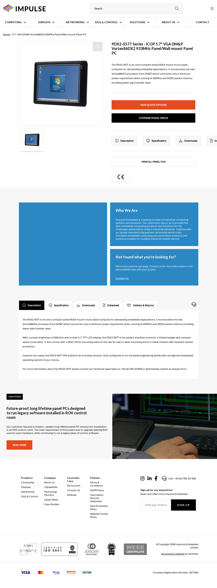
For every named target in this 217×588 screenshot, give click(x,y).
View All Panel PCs (153, 161)
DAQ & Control (106, 22)
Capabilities (51, 487)
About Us (168, 22)
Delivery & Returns (140, 305)
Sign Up (183, 505)
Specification (156, 140)
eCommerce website (173, 553)
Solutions (137, 22)
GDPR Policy (97, 490)
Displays (44, 22)
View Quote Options (153, 105)
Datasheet (111, 305)
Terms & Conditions (96, 484)
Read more (19, 445)
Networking (75, 22)
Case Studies (51, 504)
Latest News (51, 499)
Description (124, 140)
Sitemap (71, 495)
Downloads (188, 140)
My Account (73, 485)
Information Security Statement (97, 498)
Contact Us (122, 278)
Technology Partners (50, 493)
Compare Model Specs (153, 118)
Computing (13, 22)
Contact (202, 22)
